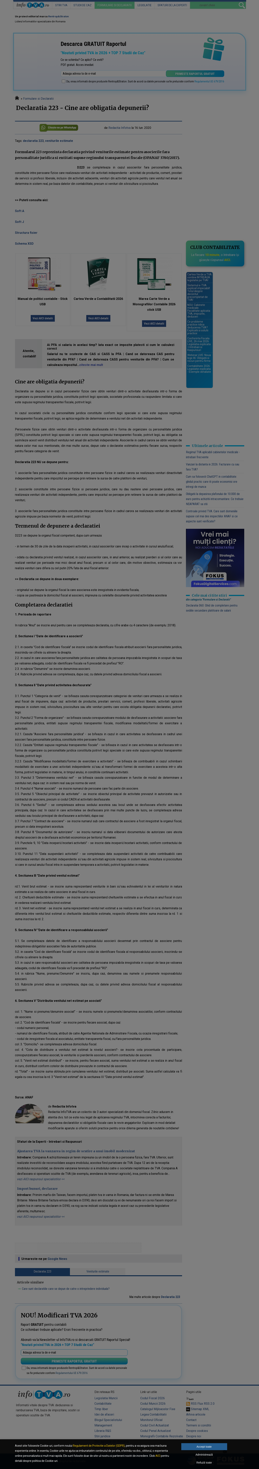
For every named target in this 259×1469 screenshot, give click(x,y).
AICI (157, 1455)
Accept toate (204, 1446)
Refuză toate (204, 1462)
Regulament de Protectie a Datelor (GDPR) (99, 1445)
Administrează (204, 1454)
